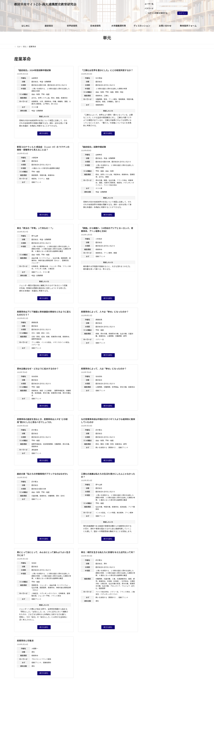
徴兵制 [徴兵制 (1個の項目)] (159, 188)
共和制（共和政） (113, 581)
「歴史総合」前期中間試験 (93, 147)
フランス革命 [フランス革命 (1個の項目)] (189, 161)
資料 (105, 564)
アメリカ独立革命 (110, 185)
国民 (130, 579)
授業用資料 (100, 105)
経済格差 (38, 393)
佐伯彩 (34, 563)
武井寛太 (35, 430)
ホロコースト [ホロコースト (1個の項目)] (154, 165)
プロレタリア (115, 586)
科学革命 (125, 581)
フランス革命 (122, 180)
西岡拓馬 (35, 322)
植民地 (98, 102)
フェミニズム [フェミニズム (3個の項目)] (173, 161)
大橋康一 (35, 648)
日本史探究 (156, 103)
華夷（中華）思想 (107, 444)
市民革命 (117, 174)
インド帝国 (111, 513)
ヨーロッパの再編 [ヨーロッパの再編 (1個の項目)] (156, 168)
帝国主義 (130, 99)
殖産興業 (121, 99)
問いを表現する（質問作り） (106, 447)
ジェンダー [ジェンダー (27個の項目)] (163, 156)
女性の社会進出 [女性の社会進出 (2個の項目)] (187, 184)
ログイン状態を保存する (156, 13)
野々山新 (35, 236)
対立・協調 (36, 333)
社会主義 (112, 180)
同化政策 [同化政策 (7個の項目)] (180, 176)
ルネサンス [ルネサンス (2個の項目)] (172, 168)
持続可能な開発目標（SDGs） (49, 260)
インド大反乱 (46, 342)
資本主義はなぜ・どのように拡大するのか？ (38, 368)
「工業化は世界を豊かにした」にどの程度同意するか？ (107, 70)
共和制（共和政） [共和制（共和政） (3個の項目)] (159, 176)
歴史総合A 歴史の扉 (39, 85)
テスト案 (35, 107)
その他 (154, 134)
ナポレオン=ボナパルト (48, 593)
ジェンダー (36, 263)
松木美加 (99, 78)
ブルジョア (126, 586)
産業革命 (64, 98)
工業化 (106, 96)
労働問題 (99, 99)
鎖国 (57, 98)
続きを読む (44, 133)
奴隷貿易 (35, 101)
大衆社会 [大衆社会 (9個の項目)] (157, 184)
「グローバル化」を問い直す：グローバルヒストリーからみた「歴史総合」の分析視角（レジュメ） (178, 260)
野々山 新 (174, 240)
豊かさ (117, 102)
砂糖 (54, 101)
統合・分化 (45, 333)
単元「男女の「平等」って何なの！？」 (35, 228)
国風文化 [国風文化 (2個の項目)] (166, 180)
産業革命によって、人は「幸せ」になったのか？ (103, 368)
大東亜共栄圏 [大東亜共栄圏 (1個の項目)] (179, 180)
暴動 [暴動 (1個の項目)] (170, 195)
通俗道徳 (35, 450)
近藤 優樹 (188, 307)
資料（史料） (61, 496)
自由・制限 (36, 94)
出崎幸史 (35, 78)
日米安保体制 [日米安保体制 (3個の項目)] (157, 195)
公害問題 (110, 336)
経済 (43, 337)
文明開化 (110, 102)
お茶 (41, 101)
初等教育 (35, 266)
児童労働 (35, 496)
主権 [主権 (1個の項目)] (165, 172)
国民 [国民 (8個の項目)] (153, 180)
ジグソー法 (36, 345)
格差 (47, 179)
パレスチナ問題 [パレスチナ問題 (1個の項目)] (155, 161)
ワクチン (41, 179)
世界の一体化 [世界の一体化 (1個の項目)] (154, 172)
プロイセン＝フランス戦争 (41, 659)
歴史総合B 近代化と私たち (57, 85)
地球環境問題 (48, 444)
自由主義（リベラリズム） (41, 258)
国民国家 (35, 175)
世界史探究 (156, 109)
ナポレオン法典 (40, 269)
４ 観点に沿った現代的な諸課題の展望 (46, 168)
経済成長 (123, 507)
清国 (65, 101)
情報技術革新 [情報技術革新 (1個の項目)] (171, 188)
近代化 (34, 98)
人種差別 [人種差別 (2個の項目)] (175, 172)
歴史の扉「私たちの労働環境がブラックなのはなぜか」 (43, 474)
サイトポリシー (23, 699)
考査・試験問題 (45, 82)
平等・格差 (45, 94)
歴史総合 (35, 82)
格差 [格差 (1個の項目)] (187, 195)
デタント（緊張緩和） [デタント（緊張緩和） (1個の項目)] (189, 157)
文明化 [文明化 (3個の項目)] (181, 191)
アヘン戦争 (113, 99)
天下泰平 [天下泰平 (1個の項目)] (172, 184)
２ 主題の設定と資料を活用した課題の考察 (111, 89)
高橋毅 (179, 264)
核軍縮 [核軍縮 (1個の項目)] (178, 195)
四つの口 (54, 104)
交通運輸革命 (122, 579)
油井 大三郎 (181, 287)
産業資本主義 (56, 337)
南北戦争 (120, 513)
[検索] (191, 60)
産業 (47, 337)
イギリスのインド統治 (61, 342)
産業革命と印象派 (25, 640)
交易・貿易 (36, 337)
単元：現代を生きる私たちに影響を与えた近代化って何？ (108, 552)
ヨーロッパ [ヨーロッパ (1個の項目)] (186, 165)
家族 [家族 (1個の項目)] (151, 188)
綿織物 (60, 101)
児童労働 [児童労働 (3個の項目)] (188, 172)
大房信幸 (35, 158)
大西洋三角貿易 (109, 183)
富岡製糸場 (44, 266)
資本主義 (99, 180)
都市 (125, 336)
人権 (113, 579)
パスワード (149, 8)
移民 (103, 102)
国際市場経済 (36, 339)
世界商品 (115, 387)
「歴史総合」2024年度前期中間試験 (34, 70)
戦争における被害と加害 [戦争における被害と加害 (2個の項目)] (161, 192)
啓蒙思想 (65, 260)
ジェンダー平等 (55, 266)
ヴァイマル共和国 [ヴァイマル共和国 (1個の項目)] (188, 168)
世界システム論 (43, 98)
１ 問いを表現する (38, 89)
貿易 (105, 99)
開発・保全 (119, 92)
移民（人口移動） (46, 390)
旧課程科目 (156, 128)
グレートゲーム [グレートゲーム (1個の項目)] (169, 153)
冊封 (52, 98)
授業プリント (36, 182)
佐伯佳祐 (35, 376)
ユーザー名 (149, 4)
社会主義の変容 (114, 583)
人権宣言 (51, 269)
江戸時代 (46, 104)
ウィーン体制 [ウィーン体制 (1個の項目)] (154, 153)
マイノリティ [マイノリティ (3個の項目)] (171, 165)
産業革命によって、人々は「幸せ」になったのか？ (105, 311)
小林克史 (99, 239)
